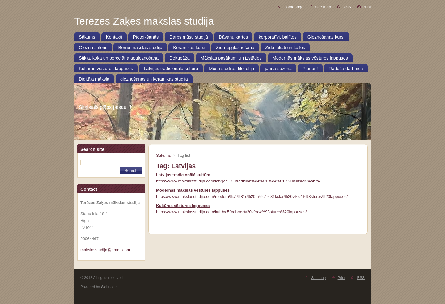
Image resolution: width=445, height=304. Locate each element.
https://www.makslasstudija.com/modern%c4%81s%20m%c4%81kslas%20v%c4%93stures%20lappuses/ (252, 196)
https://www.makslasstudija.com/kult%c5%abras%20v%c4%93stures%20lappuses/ (231, 212)
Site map (323, 7)
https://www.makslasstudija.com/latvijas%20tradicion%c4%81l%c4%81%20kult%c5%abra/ (238, 181)
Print (366, 7)
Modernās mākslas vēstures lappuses (193, 190)
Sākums (163, 155)
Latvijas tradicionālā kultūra (183, 175)
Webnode (109, 287)
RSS (346, 7)
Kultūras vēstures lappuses (183, 205)
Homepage (293, 7)
